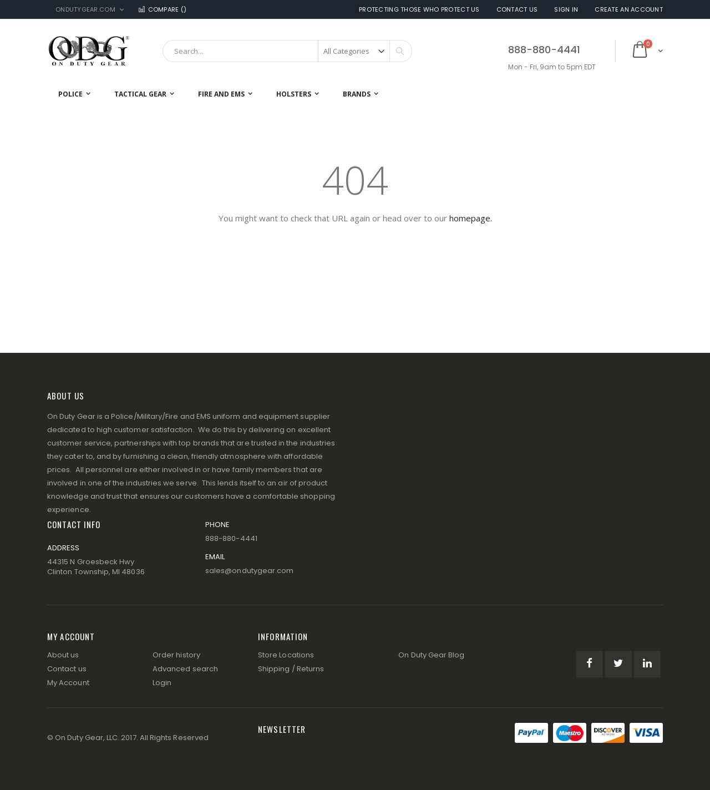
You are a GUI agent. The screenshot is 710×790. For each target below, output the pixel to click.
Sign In (566, 10)
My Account (68, 682)
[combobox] (287, 51)
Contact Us (517, 10)
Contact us (67, 669)
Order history (176, 655)
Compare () (162, 10)
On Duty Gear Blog (431, 655)
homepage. (470, 218)
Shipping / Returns (291, 669)
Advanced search (185, 669)
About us (63, 655)
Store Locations (286, 655)
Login (162, 682)
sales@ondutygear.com (249, 570)
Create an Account (629, 10)
